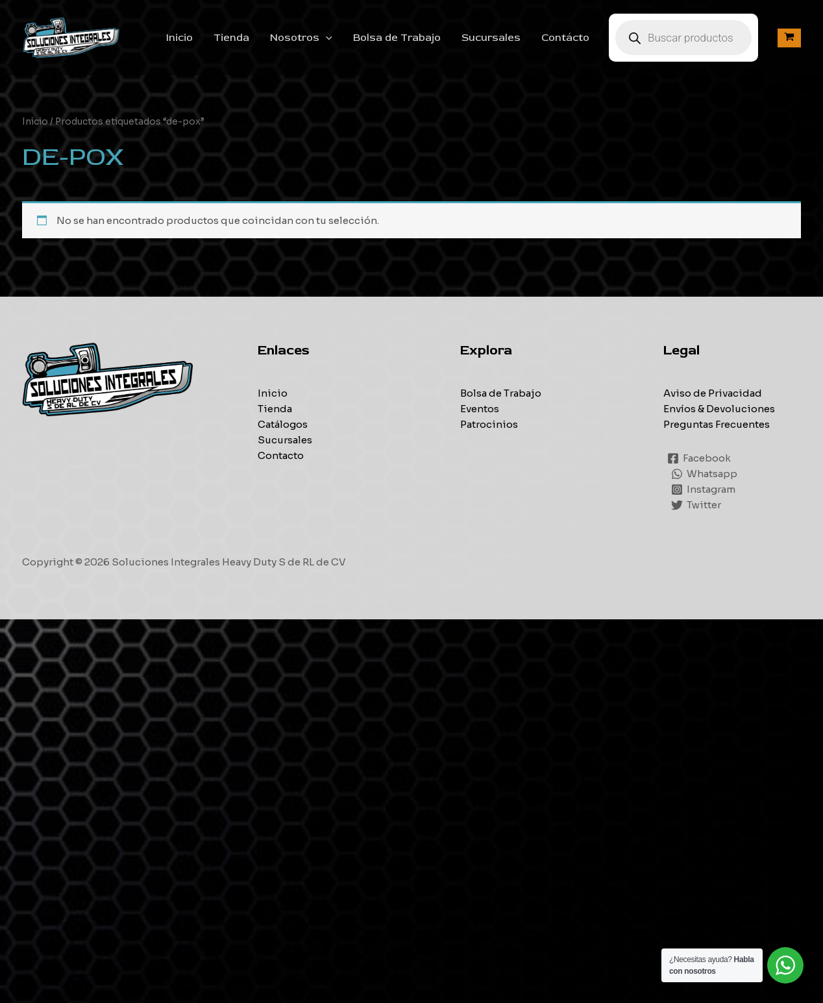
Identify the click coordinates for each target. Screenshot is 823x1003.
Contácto (565, 37)
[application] (325, 37)
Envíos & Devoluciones (719, 408)
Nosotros (301, 37)
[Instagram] (703, 489)
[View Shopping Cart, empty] (789, 38)
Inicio (179, 37)
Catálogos (283, 424)
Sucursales (491, 37)
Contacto (281, 455)
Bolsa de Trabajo (397, 37)
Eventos (479, 408)
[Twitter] (696, 505)
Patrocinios (489, 424)
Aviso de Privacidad (712, 393)
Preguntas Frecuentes (716, 424)
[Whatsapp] (704, 474)
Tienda (231, 37)
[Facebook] (699, 458)
